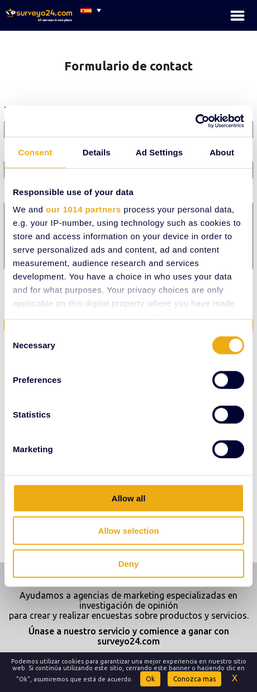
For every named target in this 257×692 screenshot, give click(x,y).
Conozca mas (194, 678)
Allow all (129, 498)
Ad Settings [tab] (159, 152)
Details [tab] (97, 152)
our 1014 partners (83, 209)
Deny (128, 563)
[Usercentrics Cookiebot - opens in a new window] (195, 121)
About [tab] (222, 152)
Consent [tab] (35, 152)
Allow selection (128, 530)
